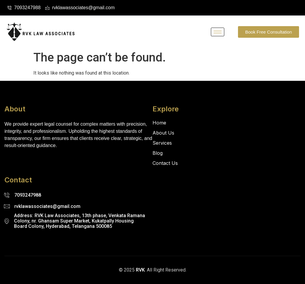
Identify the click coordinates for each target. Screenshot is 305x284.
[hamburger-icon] (217, 32)
